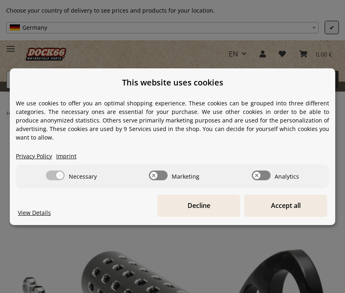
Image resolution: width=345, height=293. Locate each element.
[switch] (55, 175)
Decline (201, 205)
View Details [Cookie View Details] (34, 212)
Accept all (286, 205)
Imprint (66, 156)
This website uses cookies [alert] (172, 82)
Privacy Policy (34, 156)
